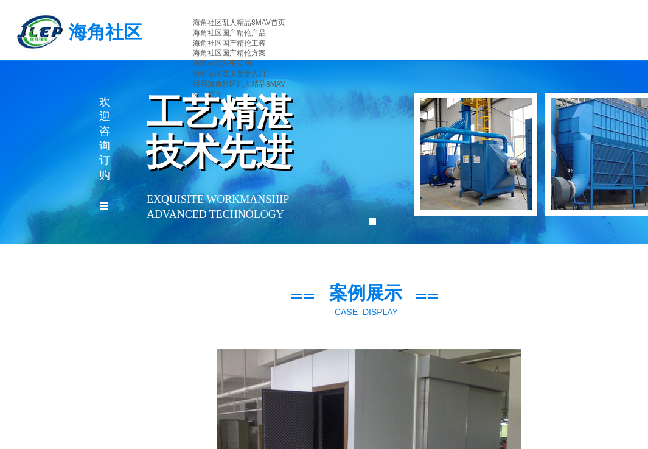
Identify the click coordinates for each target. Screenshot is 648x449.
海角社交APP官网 (222, 63)
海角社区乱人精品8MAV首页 (239, 22)
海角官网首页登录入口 (229, 73)
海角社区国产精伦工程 (229, 43)
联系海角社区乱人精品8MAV (239, 84)
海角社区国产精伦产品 (229, 33)
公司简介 (207, 94)
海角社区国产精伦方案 (229, 53)
